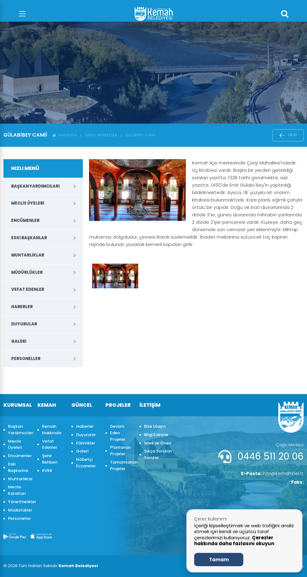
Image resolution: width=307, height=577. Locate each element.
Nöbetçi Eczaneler (86, 462)
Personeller (26, 359)
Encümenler (25, 220)
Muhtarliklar (27, 255)
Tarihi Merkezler (101, 135)
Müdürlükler (27, 272)
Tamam (219, 559)
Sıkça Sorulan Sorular (158, 454)
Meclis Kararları (17, 490)
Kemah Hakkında (51, 429)
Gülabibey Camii (141, 135)
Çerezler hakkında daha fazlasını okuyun (234, 540)
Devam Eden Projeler (118, 432)
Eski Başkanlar (29, 238)
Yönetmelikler (19, 502)
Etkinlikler (85, 443)
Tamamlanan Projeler (121, 465)
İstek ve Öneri (157, 443)
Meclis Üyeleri (27, 203)
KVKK (47, 470)
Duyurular (24, 324)
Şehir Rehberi (49, 459)
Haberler (22, 307)
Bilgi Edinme (156, 435)
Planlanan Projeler (120, 450)
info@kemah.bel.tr (270, 473)
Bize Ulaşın (155, 426)
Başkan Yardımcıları (35, 186)
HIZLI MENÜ (25, 168)
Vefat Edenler (27, 289)
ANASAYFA (64, 135)
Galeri (18, 341)
